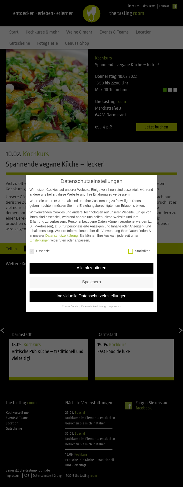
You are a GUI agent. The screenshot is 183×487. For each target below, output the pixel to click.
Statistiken (139, 246)
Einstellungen (40, 235)
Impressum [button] (115, 301)
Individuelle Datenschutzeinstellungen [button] (92, 291)
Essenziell (40, 246)
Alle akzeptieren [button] (92, 263)
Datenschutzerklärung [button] (93, 301)
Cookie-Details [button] (70, 301)
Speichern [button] (91, 277)
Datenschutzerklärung (61, 231)
